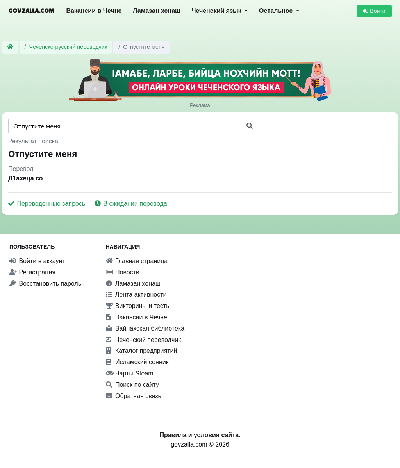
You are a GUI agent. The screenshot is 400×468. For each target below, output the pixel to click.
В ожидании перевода (131, 203)
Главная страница (137, 261)
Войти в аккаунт (37, 261)
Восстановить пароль (45, 283)
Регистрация (32, 272)
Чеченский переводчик (143, 339)
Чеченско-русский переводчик (68, 47)
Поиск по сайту (132, 384)
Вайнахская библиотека (145, 328)
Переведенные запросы (48, 203)
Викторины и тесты (138, 306)
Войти (374, 11)
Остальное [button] (277, 10)
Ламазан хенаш (156, 10)
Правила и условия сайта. (199, 435)
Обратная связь (133, 396)
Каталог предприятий (141, 350)
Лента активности (136, 294)
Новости (122, 272)
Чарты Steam (130, 373)
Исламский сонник (137, 362)
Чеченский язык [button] (217, 10)
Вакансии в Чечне (93, 10)
